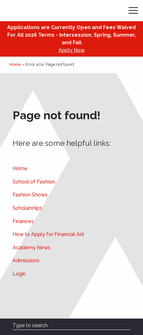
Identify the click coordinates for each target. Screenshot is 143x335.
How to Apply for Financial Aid (48, 234)
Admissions (26, 260)
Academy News (31, 248)
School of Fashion (34, 182)
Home (15, 64)
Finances (23, 221)
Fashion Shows (30, 195)
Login (19, 274)
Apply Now (72, 50)
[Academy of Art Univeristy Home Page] (44, 10)
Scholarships (27, 208)
